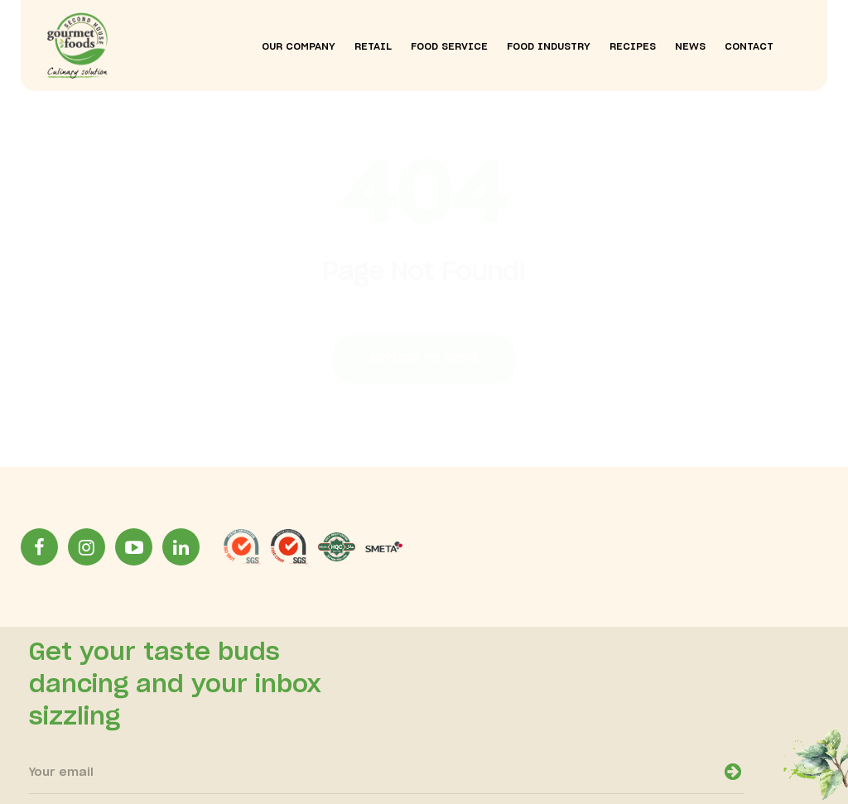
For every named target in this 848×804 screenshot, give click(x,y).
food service (449, 46)
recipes (633, 46)
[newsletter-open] (732, 770)
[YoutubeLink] (133, 547)
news (690, 46)
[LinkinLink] (181, 547)
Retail (373, 46)
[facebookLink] (39, 547)
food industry (548, 46)
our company (298, 46)
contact (749, 46)
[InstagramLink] (86, 547)
